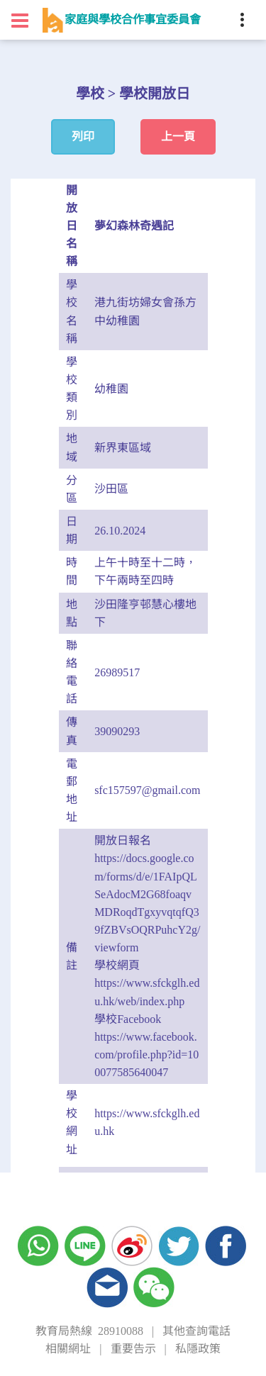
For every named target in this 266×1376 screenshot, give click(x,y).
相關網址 (68, 1349)
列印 (83, 136)
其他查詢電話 (196, 1331)
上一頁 (178, 136)
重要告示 (133, 1349)
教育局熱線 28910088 (89, 1331)
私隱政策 (198, 1349)
